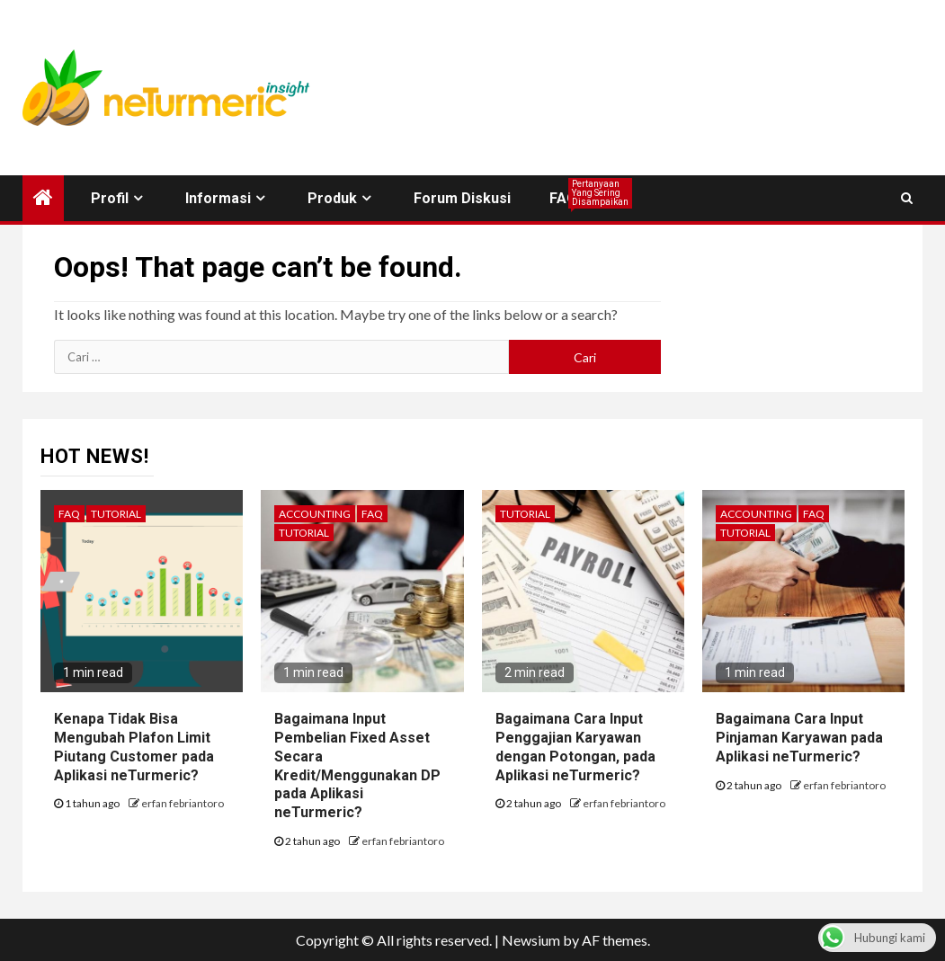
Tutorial (116, 514)
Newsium (531, 939)
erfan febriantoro (182, 803)
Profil (110, 198)
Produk (332, 198)
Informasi (218, 198)
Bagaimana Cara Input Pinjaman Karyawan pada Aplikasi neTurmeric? (799, 737)
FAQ (563, 198)
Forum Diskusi (462, 198)
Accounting (315, 514)
